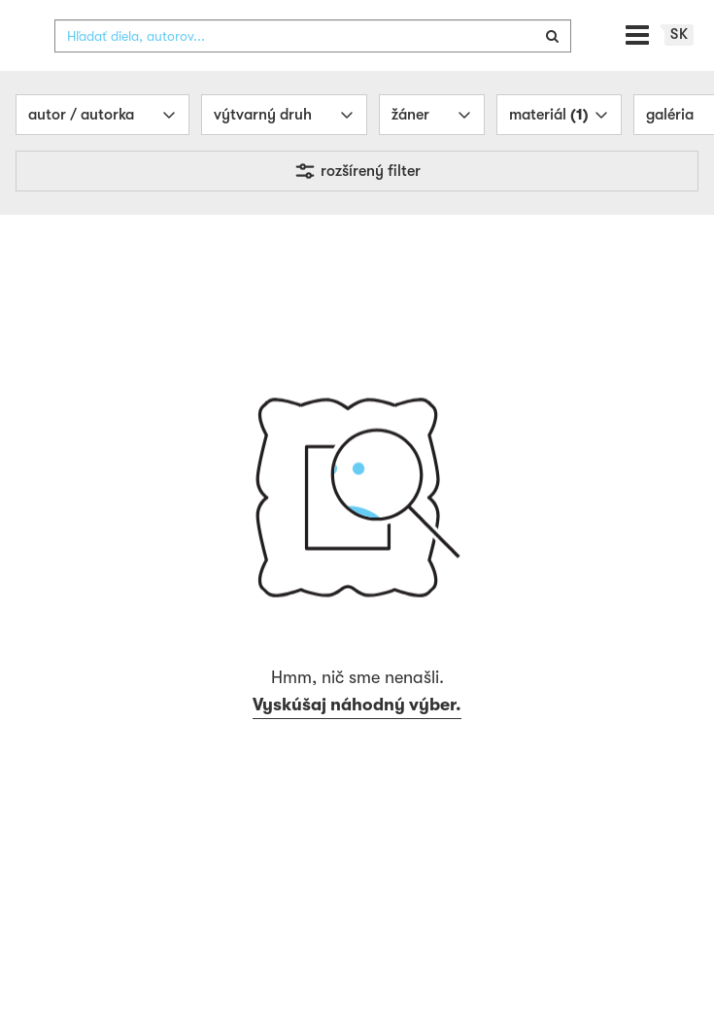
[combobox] (312, 74)
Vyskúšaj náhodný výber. (357, 743)
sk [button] (679, 73)
